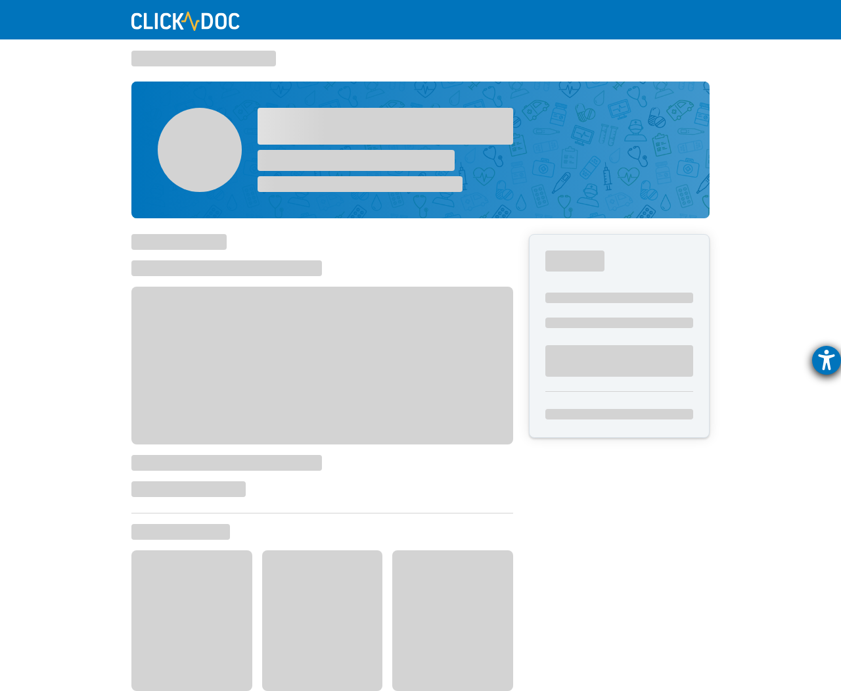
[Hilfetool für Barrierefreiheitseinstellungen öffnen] (826, 360)
